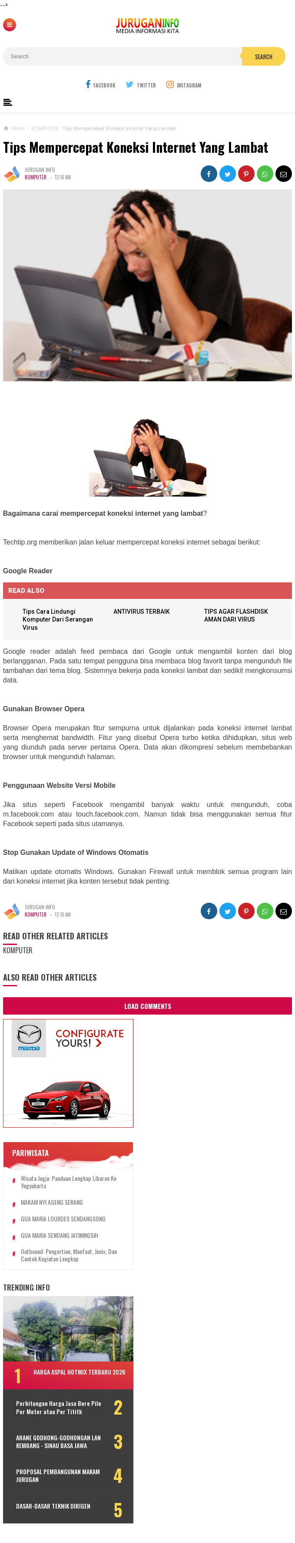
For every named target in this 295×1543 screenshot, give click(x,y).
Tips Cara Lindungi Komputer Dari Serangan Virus (58, 619)
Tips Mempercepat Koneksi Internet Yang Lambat (135, 147)
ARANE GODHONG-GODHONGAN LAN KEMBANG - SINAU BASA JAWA (58, 1441)
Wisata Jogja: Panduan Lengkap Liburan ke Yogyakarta (68, 1182)
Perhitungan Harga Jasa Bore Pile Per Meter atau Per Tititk (58, 1407)
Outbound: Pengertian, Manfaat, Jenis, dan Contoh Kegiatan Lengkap (69, 1255)
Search (263, 56)
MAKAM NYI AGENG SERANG (52, 1202)
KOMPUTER (35, 177)
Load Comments (147, 1006)
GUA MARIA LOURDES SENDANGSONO (63, 1219)
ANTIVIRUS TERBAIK (141, 611)
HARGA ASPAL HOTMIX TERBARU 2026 (79, 1371)
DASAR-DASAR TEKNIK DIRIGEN (53, 1506)
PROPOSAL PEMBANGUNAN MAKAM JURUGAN (58, 1475)
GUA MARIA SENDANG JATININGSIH (59, 1235)
